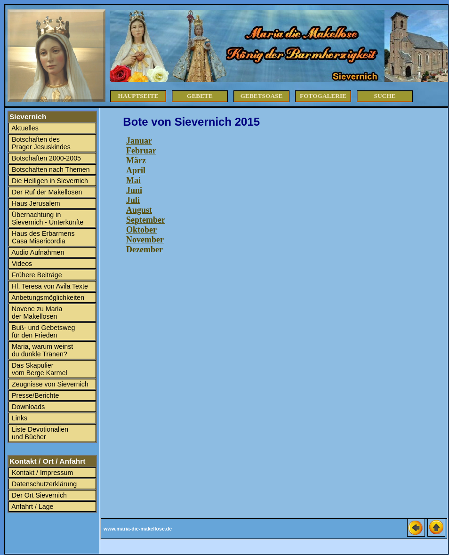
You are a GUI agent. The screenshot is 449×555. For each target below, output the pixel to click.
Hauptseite (138, 95)
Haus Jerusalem (35, 203)
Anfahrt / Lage (32, 506)
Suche (385, 95)
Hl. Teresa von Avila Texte (49, 286)
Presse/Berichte (34, 395)
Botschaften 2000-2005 (45, 158)
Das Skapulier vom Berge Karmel (38, 369)
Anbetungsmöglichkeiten (47, 297)
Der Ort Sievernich (38, 495)
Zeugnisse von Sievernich (49, 384)
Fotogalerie (323, 95)
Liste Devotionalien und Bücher (39, 433)
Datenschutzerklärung (43, 484)
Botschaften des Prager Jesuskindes (40, 143)
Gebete (200, 95)
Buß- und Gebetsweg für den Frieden (42, 331)
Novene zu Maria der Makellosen (36, 312)
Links (18, 418)
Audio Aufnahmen (37, 252)
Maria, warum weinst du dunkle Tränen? (41, 350)
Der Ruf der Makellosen (46, 192)
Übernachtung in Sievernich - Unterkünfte (46, 218)
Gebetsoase (262, 95)
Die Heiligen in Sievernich (49, 181)
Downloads (27, 406)
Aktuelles (24, 128)
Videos (21, 263)
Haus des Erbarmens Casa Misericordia (42, 237)
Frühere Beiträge (36, 275)
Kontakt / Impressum (41, 472)
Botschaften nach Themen (50, 169)
